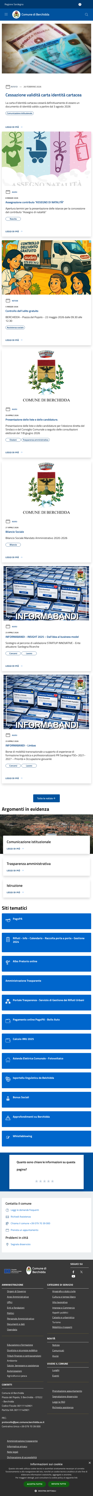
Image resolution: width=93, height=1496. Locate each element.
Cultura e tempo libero (64, 1297)
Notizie (12, 300)
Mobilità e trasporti (62, 1327)
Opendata (12, 1329)
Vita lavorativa (59, 1302)
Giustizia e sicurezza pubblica (22, 1350)
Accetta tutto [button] (34, 1484)
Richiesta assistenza (62, 1407)
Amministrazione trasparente (22, 1441)
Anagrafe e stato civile (64, 1291)
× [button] (89, 1463)
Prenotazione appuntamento (67, 1391)
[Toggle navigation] (6, 14)
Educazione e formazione (20, 1345)
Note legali (12, 1452)
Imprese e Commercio (63, 1307)
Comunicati (58, 1350)
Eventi (55, 1375)
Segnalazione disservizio (65, 1396)
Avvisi (14, 86)
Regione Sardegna (14, 4)
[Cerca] (86, 14)
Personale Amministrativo (20, 1318)
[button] (46, 1490)
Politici (10, 1313)
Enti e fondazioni (15, 1307)
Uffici (9, 1302)
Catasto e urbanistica (63, 1317)
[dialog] (46, 1478)
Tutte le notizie (46, 798)
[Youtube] (73, 1276)
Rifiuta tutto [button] (59, 1484)
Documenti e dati (16, 1324)
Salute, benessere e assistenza (23, 1365)
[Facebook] (73, 1272)
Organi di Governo (16, 1291)
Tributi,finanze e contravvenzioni (24, 1356)
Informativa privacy (17, 1446)
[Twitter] (81, 1272)
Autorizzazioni (14, 1371)
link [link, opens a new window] (76, 1477)
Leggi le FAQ (58, 1402)
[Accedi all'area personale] (80, 4)
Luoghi (55, 1370)
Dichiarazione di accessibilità (22, 1457)
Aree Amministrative (18, 1297)
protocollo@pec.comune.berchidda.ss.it (23, 1422)
